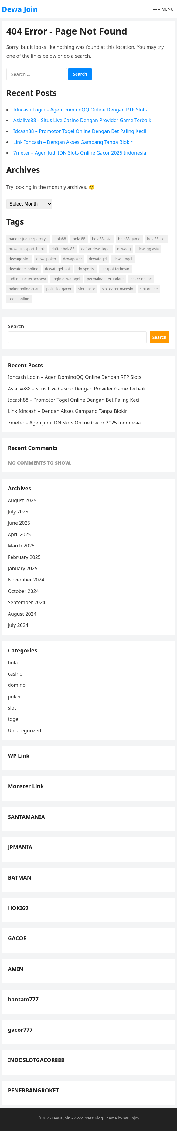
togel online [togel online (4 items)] (19, 298)
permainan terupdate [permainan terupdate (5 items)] (105, 278)
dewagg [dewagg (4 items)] (124, 248)
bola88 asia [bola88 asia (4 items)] (101, 238)
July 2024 (18, 625)
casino (15, 673)
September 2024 (27, 602)
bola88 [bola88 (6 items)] (60, 238)
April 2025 (19, 534)
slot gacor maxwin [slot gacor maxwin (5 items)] (117, 288)
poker (14, 696)
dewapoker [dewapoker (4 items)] (72, 258)
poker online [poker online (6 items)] (141, 278)
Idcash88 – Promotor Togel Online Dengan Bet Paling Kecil (79, 131)
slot (12, 707)
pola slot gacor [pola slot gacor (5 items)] (58, 288)
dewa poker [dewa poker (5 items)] (46, 258)
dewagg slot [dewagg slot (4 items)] (19, 258)
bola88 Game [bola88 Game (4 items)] (129, 238)
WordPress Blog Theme (95, 1118)
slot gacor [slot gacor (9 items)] (86, 288)
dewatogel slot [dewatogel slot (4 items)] (57, 268)
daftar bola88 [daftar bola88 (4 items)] (63, 248)
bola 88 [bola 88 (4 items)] (79, 238)
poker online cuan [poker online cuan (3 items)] (24, 288)
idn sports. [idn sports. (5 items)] (86, 268)
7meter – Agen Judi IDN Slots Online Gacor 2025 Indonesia (79, 152)
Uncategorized (24, 730)
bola (13, 662)
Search (16, 326)
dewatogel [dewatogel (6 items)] (98, 258)
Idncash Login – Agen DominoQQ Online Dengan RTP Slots (80, 109)
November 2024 (26, 579)
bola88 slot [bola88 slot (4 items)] (156, 238)
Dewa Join (20, 9)
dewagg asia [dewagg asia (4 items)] (148, 248)
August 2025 (22, 500)
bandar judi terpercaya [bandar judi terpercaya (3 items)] (28, 238)
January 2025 (23, 568)
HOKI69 (18, 907)
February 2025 (24, 557)
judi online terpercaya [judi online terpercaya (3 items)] (27, 278)
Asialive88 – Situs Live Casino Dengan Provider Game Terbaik (82, 120)
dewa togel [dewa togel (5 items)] (123, 258)
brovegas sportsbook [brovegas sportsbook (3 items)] (27, 248)
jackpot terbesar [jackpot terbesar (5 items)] (116, 268)
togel (13, 719)
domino (17, 685)
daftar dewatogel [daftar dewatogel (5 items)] (95, 248)
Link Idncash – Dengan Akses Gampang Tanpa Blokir (73, 142)
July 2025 (18, 511)
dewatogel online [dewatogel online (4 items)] (23, 268)
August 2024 (22, 614)
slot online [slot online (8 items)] (149, 288)
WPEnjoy (131, 1118)
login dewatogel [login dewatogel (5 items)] (66, 278)
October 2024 (23, 591)
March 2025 (21, 545)
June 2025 (19, 523)
